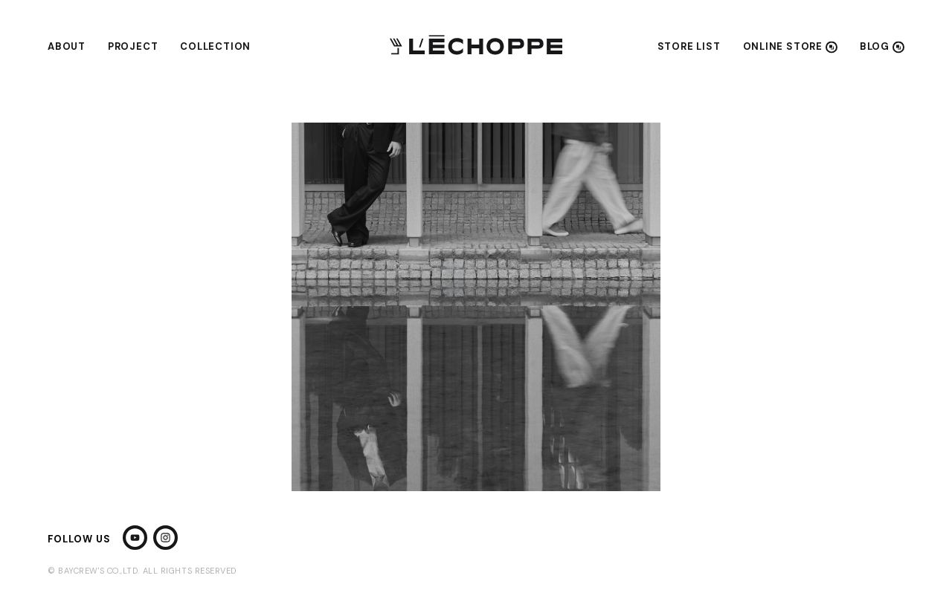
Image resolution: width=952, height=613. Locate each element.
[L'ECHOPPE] (476, 46)
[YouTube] (135, 538)
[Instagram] (165, 538)
